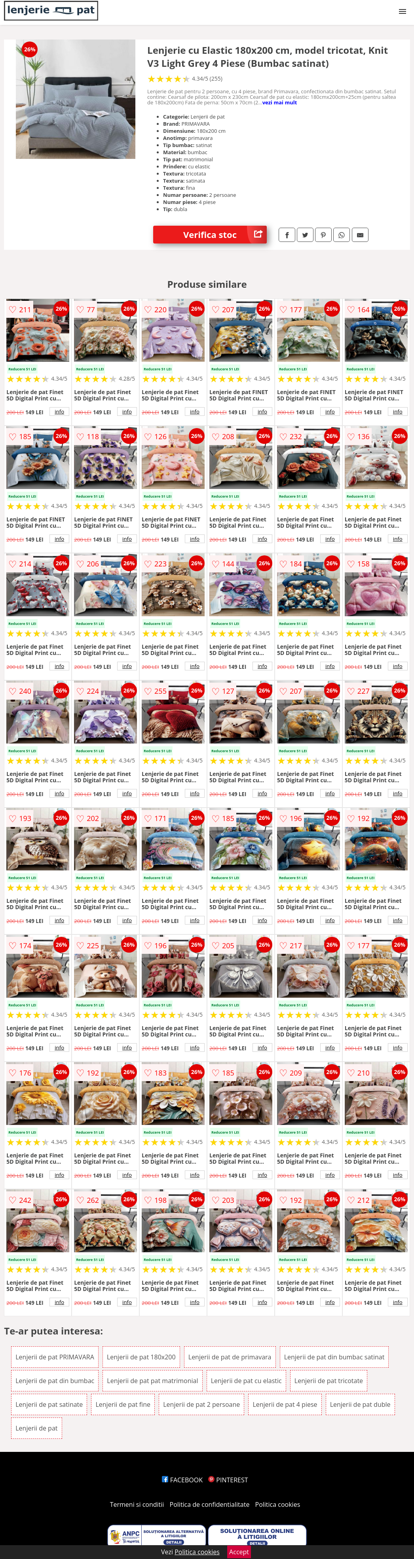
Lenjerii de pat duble (360, 1404)
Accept (239, 1552)
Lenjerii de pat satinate (49, 1404)
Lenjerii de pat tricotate (328, 1380)
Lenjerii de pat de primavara (230, 1357)
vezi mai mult (279, 102)
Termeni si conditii (137, 1504)
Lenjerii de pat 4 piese (285, 1404)
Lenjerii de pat (36, 1428)
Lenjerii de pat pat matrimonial (152, 1380)
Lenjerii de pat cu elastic (246, 1380)
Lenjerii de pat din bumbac (54, 1380)
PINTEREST (228, 1480)
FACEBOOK (182, 1480)
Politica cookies (277, 1504)
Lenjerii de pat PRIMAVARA (54, 1357)
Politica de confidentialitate (210, 1504)
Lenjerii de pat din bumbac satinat (334, 1357)
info (59, 411)
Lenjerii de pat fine (122, 1404)
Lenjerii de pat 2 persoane (201, 1404)
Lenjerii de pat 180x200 (141, 1357)
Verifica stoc (225, 234)
